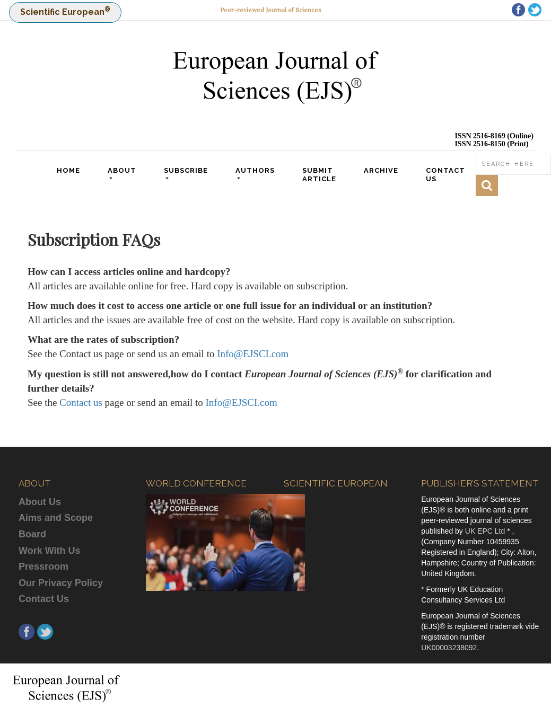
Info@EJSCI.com (252, 353)
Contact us (80, 402)
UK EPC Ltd (486, 531)
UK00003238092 (449, 647)
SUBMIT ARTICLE (320, 174)
